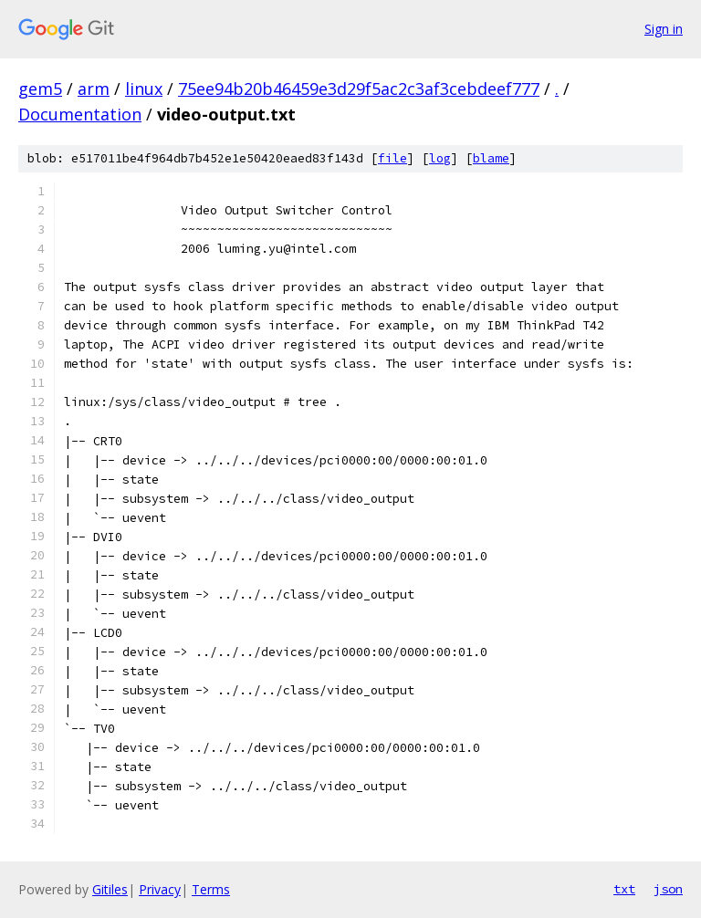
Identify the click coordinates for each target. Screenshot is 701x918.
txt (624, 889)
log (440, 158)
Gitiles (110, 889)
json (668, 889)
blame (491, 158)
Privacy (160, 889)
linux (143, 88)
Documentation (79, 114)
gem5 (40, 88)
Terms (211, 889)
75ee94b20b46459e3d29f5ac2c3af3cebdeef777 (358, 88)
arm (94, 88)
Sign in (663, 28)
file (392, 158)
